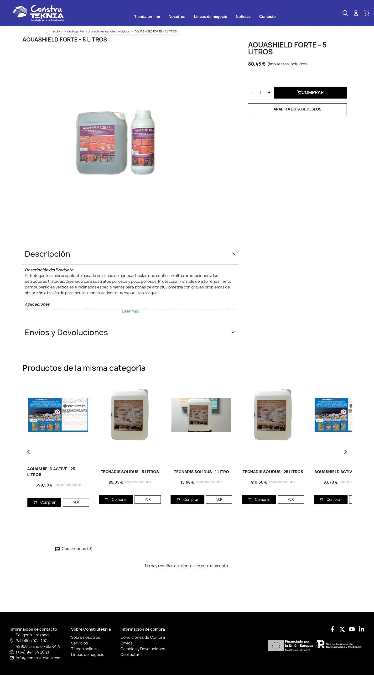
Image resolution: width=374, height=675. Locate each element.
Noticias (243, 17)
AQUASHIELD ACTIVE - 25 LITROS (51, 471)
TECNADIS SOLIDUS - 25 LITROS (273, 471)
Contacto (267, 17)
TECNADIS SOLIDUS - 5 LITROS (130, 471)
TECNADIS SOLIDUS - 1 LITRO (201, 471)
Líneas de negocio (210, 17)
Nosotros (177, 17)
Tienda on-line (147, 17)
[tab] (147, 17)
